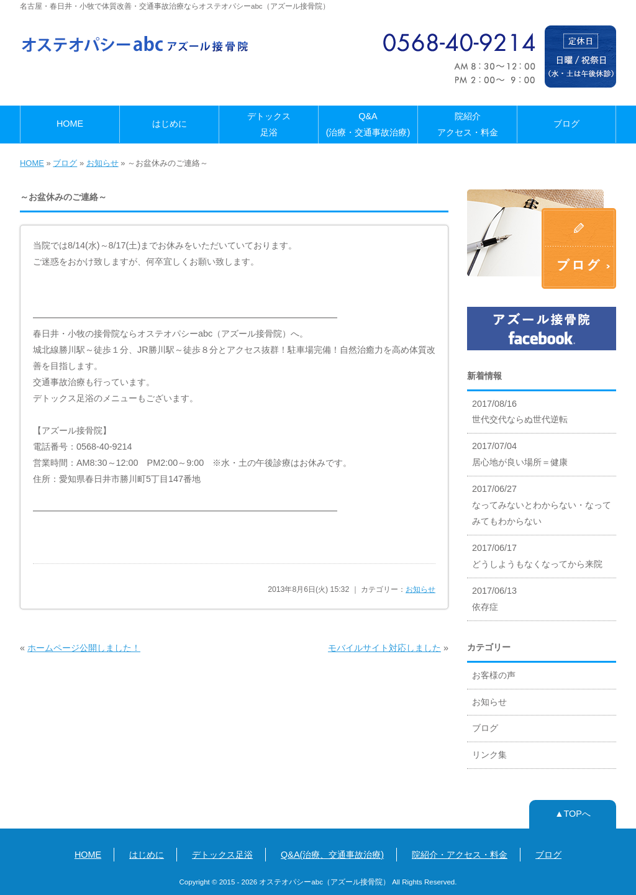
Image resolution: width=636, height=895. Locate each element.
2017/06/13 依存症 (494, 599)
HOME (70, 124)
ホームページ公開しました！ (83, 648)
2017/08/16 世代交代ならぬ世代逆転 (520, 412)
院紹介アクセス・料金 (467, 124)
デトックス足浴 (269, 124)
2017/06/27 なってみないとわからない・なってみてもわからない (541, 505)
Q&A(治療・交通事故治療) (368, 124)
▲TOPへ (573, 814)
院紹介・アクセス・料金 (459, 855)
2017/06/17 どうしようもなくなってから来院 (537, 556)
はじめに (169, 124)
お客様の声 (494, 675)
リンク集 (489, 755)
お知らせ (102, 163)
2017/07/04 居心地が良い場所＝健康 (520, 454)
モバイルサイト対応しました (384, 648)
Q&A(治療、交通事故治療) (332, 855)
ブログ (566, 124)
